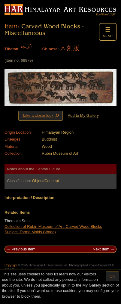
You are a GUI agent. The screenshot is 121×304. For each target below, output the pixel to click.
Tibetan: (12, 49)
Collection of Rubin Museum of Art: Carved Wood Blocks (53, 226)
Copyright (11, 265)
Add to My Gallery (83, 115)
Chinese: (50, 49)
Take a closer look (41, 115)
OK (112, 276)
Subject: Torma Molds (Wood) (30, 232)
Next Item (101, 249)
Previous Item (23, 249)
